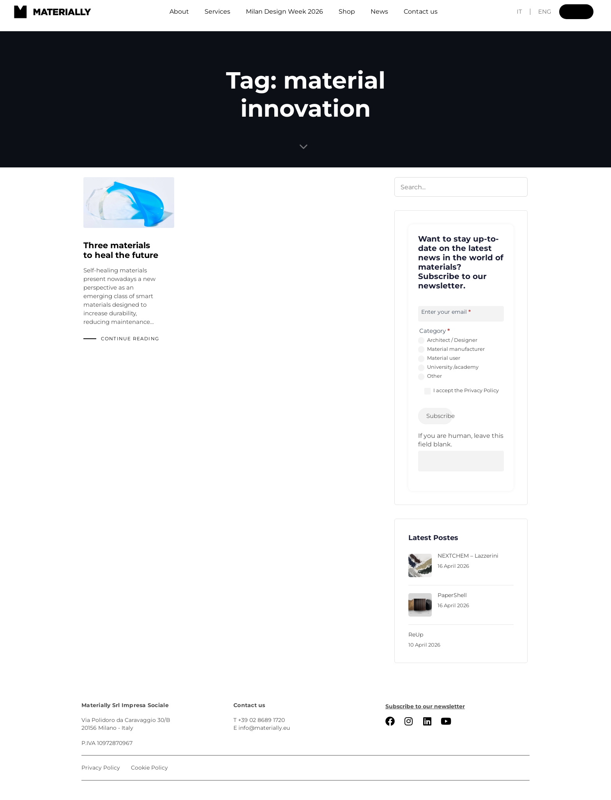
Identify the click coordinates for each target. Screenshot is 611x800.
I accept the (461, 390)
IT (519, 11)
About (179, 11)
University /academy (448, 367)
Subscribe (439, 416)
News (379, 11)
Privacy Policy (481, 390)
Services (217, 11)
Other (430, 376)
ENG (544, 11)
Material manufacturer (451, 349)
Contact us (421, 11)
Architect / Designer (447, 340)
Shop (347, 11)
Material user (439, 358)
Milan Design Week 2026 (284, 11)
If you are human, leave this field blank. (460, 440)
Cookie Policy (149, 767)
